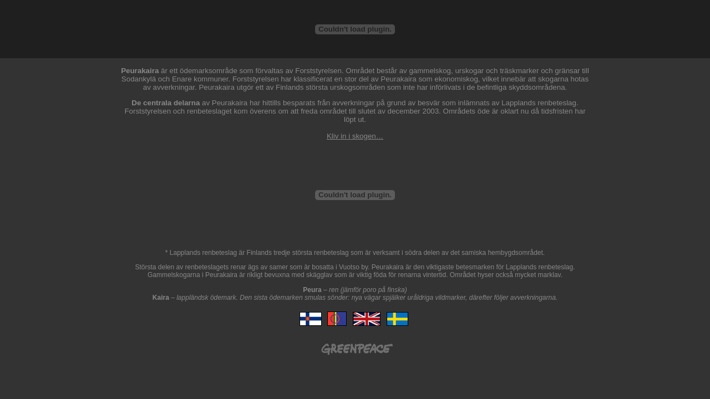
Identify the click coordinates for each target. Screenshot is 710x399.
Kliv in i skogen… (355, 136)
